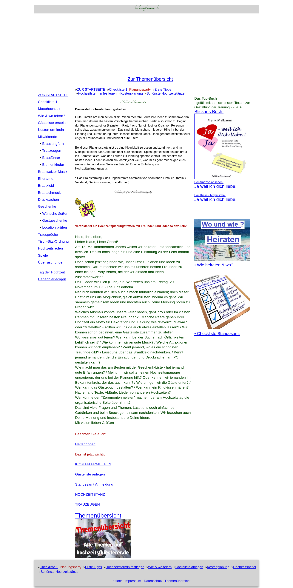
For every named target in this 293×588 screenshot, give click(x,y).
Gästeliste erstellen (53, 123)
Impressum (132, 581)
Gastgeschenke (54, 220)
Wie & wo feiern (160, 567)
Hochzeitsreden (50, 248)
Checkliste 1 (48, 102)
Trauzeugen (51, 151)
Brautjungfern (53, 144)
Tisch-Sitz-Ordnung (53, 241)
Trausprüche (48, 234)
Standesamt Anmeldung (94, 484)
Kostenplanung (131, 93)
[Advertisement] (146, 44)
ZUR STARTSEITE (53, 95)
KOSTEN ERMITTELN (93, 464)
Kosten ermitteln (51, 130)
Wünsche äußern (56, 214)
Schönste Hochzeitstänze (165, 93)
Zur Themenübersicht (150, 79)
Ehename (45, 179)
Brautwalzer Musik (52, 172)
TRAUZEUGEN (87, 504)
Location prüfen (54, 227)
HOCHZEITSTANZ (90, 494)
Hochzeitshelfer (244, 567)
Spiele (43, 255)
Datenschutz (153, 581)
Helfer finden (85, 444)
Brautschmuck (49, 193)
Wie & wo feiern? (51, 116)
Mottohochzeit (49, 109)
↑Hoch (118, 581)
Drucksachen (48, 199)
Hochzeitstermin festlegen (97, 93)
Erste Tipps (163, 89)
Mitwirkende (47, 137)
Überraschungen (51, 262)
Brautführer (51, 158)
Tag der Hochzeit (51, 272)
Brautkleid (46, 185)
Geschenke (47, 206)
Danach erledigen (52, 279)
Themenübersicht (177, 581)
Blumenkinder (53, 165)
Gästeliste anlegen (90, 474)
